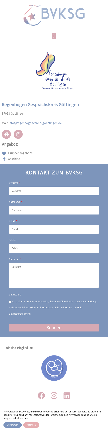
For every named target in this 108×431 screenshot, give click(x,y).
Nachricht (14, 259)
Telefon (12, 240)
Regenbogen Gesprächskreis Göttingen (40, 104)
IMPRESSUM (54, 411)
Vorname (14, 182)
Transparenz (54, 425)
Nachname (14, 202)
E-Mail (12, 221)
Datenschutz (15, 294)
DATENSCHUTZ (54, 418)
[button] (53, 36)
